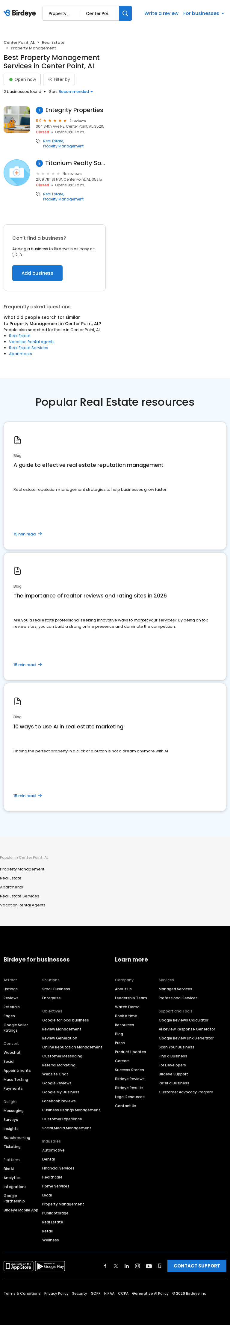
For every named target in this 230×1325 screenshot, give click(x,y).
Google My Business (60, 1092)
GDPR (96, 1293)
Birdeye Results (129, 1087)
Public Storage (55, 1213)
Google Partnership (14, 1198)
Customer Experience (62, 1119)
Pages (9, 1015)
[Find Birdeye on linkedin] (126, 1266)
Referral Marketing (58, 1065)
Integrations (15, 1186)
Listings (11, 989)
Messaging (14, 1110)
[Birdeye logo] (21, 13)
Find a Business (173, 1056)
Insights (11, 1128)
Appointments (17, 1070)
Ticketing (12, 1146)
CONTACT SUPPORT (197, 1266)
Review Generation (59, 1038)
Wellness (50, 1240)
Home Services (55, 1186)
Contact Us (125, 1105)
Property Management (63, 146)
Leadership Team (131, 997)
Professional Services (178, 997)
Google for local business (65, 1020)
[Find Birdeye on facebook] (105, 1266)
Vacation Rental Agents (32, 342)
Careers (122, 1060)
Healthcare (52, 1177)
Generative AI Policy (150, 1293)
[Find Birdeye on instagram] (137, 1266)
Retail (47, 1231)
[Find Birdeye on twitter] (116, 1266)
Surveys (11, 1119)
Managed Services (175, 989)
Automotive (53, 1150)
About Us (123, 989)
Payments (13, 1088)
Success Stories (129, 1069)
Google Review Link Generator (186, 1038)
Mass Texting (16, 1079)
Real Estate (53, 42)
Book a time (126, 1015)
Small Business (56, 989)
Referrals (12, 1006)
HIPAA (109, 1293)
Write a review (161, 13)
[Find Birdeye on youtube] (149, 1266)
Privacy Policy (56, 1293)
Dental (48, 1159)
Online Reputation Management (72, 1047)
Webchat (12, 1052)
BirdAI (9, 1168)
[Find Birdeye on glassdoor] (159, 1266)
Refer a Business (174, 1083)
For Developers (172, 1065)
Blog (119, 1033)
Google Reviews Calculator (183, 1020)
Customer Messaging (62, 1056)
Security (79, 1293)
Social (9, 1061)
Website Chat (55, 1074)
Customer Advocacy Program (186, 1092)
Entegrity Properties (74, 110)
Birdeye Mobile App (21, 1210)
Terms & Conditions (22, 1293)
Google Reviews (57, 1083)
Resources (124, 1024)
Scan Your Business (176, 1047)
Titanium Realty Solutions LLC (75, 163)
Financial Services (58, 1168)
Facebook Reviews (59, 1101)
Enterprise (51, 997)
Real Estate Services (28, 348)
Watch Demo (127, 1006)
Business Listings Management (71, 1110)
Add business (37, 273)
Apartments (20, 354)
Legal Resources (130, 1096)
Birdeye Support (173, 1074)
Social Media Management (66, 1128)
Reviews (11, 997)
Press (120, 1042)
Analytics (12, 1177)
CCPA (123, 1293)
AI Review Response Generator (187, 1029)
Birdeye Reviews (130, 1078)
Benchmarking (17, 1137)
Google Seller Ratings (16, 1027)
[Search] (125, 13)
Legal (47, 1195)
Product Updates (130, 1051)
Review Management (61, 1029)
